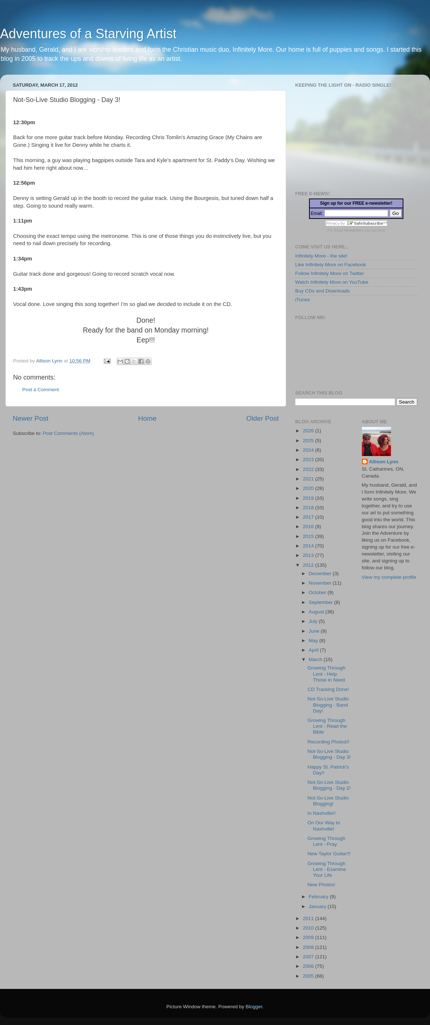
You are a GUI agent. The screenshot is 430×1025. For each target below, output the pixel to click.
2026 (309, 430)
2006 (309, 966)
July (314, 621)
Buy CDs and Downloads (322, 291)
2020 (309, 488)
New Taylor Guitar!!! (329, 853)
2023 (309, 459)
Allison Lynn (384, 461)
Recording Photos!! (328, 742)
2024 (309, 450)
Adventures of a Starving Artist (88, 33)
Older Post (262, 418)
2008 (309, 947)
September (321, 602)
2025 (309, 440)
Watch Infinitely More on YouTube (331, 282)
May (314, 640)
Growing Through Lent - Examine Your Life (327, 869)
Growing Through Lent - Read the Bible (327, 726)
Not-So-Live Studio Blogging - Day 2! (329, 785)
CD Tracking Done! (328, 689)
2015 (309, 536)
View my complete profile (389, 577)
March (316, 659)
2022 (309, 469)
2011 (309, 918)
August (317, 611)
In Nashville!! (322, 813)
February (319, 896)
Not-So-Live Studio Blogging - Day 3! (329, 754)
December (321, 573)
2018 (309, 507)
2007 (309, 956)
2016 (309, 526)
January (318, 906)
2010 (309, 928)
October (318, 592)
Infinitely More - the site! (321, 256)
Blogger (254, 1006)
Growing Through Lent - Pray (326, 841)
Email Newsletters (348, 230)
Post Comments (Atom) (68, 433)
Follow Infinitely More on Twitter (329, 273)
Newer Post (30, 418)
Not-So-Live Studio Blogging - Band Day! (328, 704)
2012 (309, 565)
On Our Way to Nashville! (324, 825)
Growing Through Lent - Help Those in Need (326, 673)
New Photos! (322, 884)
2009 (309, 937)
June (315, 631)
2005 (309, 976)
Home (147, 418)
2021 (309, 479)
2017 (309, 517)
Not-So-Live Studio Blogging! (328, 800)
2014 (309, 546)
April (314, 650)
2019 (309, 498)
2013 (309, 555)
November (321, 583)
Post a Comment (40, 389)
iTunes (302, 299)
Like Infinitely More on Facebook (330, 264)
